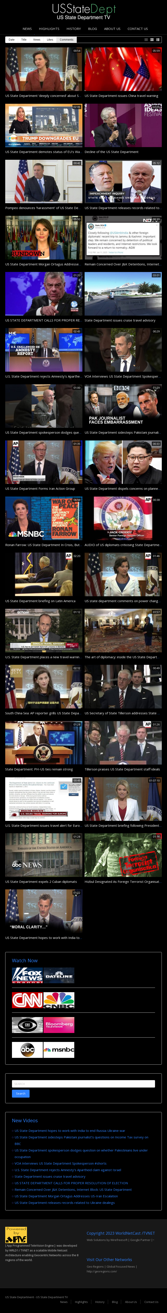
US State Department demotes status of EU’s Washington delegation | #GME (63, 152)
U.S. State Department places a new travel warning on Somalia (51, 657)
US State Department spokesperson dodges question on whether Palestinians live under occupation (80, 432)
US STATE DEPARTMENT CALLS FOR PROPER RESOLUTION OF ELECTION (62, 320)
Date (12, 39)
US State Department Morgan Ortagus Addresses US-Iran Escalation (57, 264)
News (27, 28)
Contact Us (138, 28)
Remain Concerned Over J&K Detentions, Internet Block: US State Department (73, 1189)
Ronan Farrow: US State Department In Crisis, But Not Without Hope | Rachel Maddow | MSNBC (77, 545)
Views (36, 39)
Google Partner (140, 1240)
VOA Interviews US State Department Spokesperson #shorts (61, 1163)
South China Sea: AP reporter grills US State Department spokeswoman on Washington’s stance (76, 713)
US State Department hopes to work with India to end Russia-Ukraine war (60, 937)
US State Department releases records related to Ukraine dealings (65, 1202)
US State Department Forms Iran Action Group (40, 488)
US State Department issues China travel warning (121, 95)
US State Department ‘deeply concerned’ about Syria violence (51, 95)
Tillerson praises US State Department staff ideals (122, 769)
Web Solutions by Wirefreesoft (107, 1240)
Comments (66, 39)
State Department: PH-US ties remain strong (39, 769)
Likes (50, 39)
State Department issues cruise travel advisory (120, 320)
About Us (112, 28)
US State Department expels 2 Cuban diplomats (41, 881)
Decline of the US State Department (112, 152)
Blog (92, 28)
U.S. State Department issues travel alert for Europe (44, 825)
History (74, 28)
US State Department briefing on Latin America (40, 601)
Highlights (49, 28)
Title (24, 39)
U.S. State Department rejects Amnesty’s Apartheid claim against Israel (58, 376)
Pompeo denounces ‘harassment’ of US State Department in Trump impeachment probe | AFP (76, 208)
